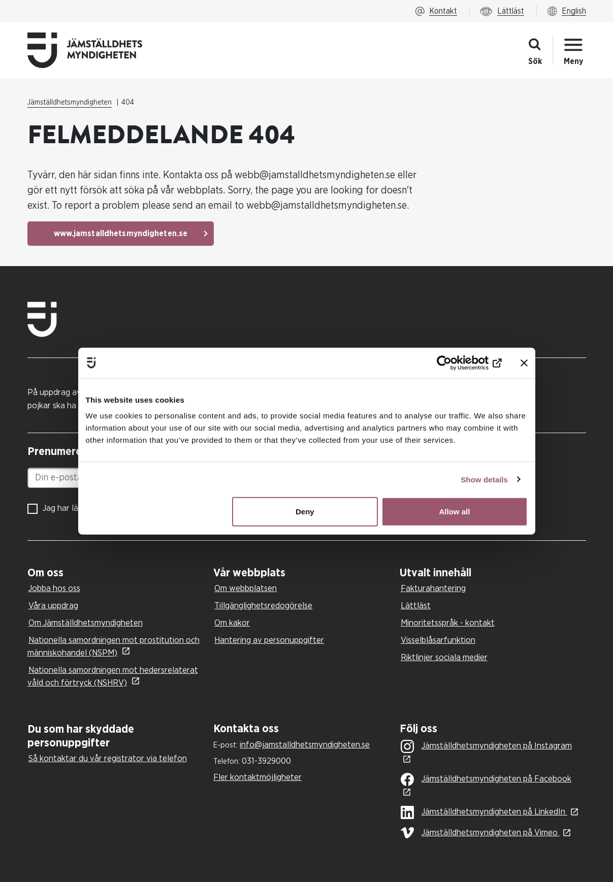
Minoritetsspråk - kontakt (448, 622)
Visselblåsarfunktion (438, 640)
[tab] (118, 573)
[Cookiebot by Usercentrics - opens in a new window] (457, 362)
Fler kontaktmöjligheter (257, 777)
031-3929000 (266, 761)
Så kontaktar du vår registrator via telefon (107, 758)
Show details (484, 479)
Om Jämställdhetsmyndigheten (85, 622)
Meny (573, 61)
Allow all (454, 511)
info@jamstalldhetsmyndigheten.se (305, 744)
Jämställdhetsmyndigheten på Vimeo (480, 832)
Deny (305, 511)
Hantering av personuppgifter (269, 640)
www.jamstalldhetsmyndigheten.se (121, 234)
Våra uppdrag (53, 605)
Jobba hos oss (54, 588)
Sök (535, 61)
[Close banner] (524, 362)
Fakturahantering (433, 588)
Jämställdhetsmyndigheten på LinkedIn (484, 812)
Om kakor (232, 622)
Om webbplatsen (245, 588)
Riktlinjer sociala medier (444, 657)
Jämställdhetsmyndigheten (69, 102)
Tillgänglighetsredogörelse (263, 605)
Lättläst (416, 605)
